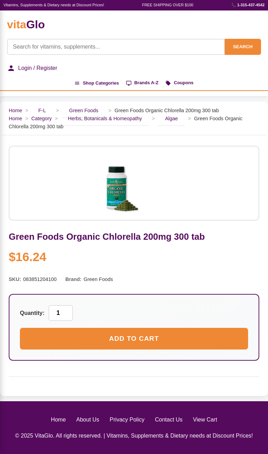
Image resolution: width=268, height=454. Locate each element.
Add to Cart (134, 338)
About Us (87, 420)
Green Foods (83, 110)
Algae (171, 118)
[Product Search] (116, 47)
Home (15, 110)
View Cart (205, 420)
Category (41, 118)
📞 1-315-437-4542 (248, 5)
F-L (42, 110)
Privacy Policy (127, 420)
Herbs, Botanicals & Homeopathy (105, 118)
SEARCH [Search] (243, 46)
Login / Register (32, 68)
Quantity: (32, 313)
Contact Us (169, 420)
